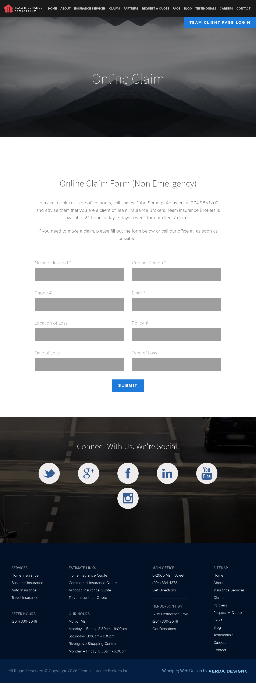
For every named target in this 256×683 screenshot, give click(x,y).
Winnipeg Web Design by (205, 670)
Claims (114, 8)
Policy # (140, 323)
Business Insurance (27, 583)
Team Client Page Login (219, 22)
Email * (138, 293)
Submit (128, 385)
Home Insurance (25, 575)
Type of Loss (144, 353)
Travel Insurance (24, 597)
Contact (243, 8)
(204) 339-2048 (24, 621)
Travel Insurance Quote (88, 597)
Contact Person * (149, 263)
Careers (226, 8)
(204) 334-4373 (164, 583)
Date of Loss (47, 353)
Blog (188, 8)
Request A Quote (155, 8)
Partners (131, 8)
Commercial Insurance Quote (93, 583)
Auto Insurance (23, 590)
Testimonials (205, 8)
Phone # (43, 293)
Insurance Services (90, 8)
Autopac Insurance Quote (90, 590)
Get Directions (164, 590)
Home (52, 8)
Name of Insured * (53, 263)
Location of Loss (51, 323)
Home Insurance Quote (88, 575)
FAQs (176, 8)
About (65, 8)
